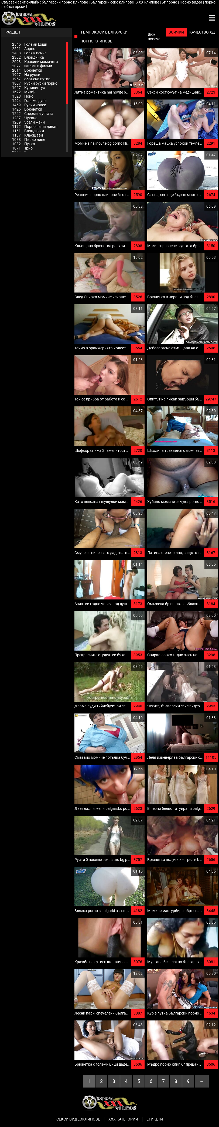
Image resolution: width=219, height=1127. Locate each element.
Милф (23, 92)
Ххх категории (123, 1119)
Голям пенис (29, 53)
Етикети (154, 1119)
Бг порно (170, 2)
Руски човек (29, 105)
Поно (22, 96)
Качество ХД (202, 32)
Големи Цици (29, 44)
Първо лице (28, 139)
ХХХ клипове (148, 2)
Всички (176, 32)
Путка (23, 144)
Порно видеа (191, 2)
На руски (26, 74)
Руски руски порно (34, 83)
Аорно (23, 49)
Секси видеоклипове (78, 1119)
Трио (22, 148)
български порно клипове (65, 2)
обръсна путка (31, 79)
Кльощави (27, 135)
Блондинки (28, 131)
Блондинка (28, 57)
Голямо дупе (29, 100)
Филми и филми (32, 66)
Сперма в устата (32, 113)
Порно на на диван (34, 126)
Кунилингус (28, 87)
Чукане (24, 118)
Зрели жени (28, 122)
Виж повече (154, 36)
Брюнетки (27, 70)
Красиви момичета (35, 61)
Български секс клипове (112, 2)
